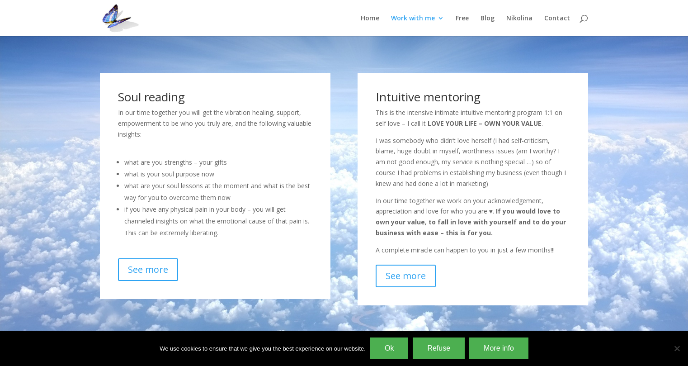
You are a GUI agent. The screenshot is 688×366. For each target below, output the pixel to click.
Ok (389, 348)
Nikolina (519, 18)
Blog (488, 18)
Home (370, 18)
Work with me (413, 18)
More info (499, 348)
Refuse (438, 348)
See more (148, 269)
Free (462, 18)
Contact (557, 18)
